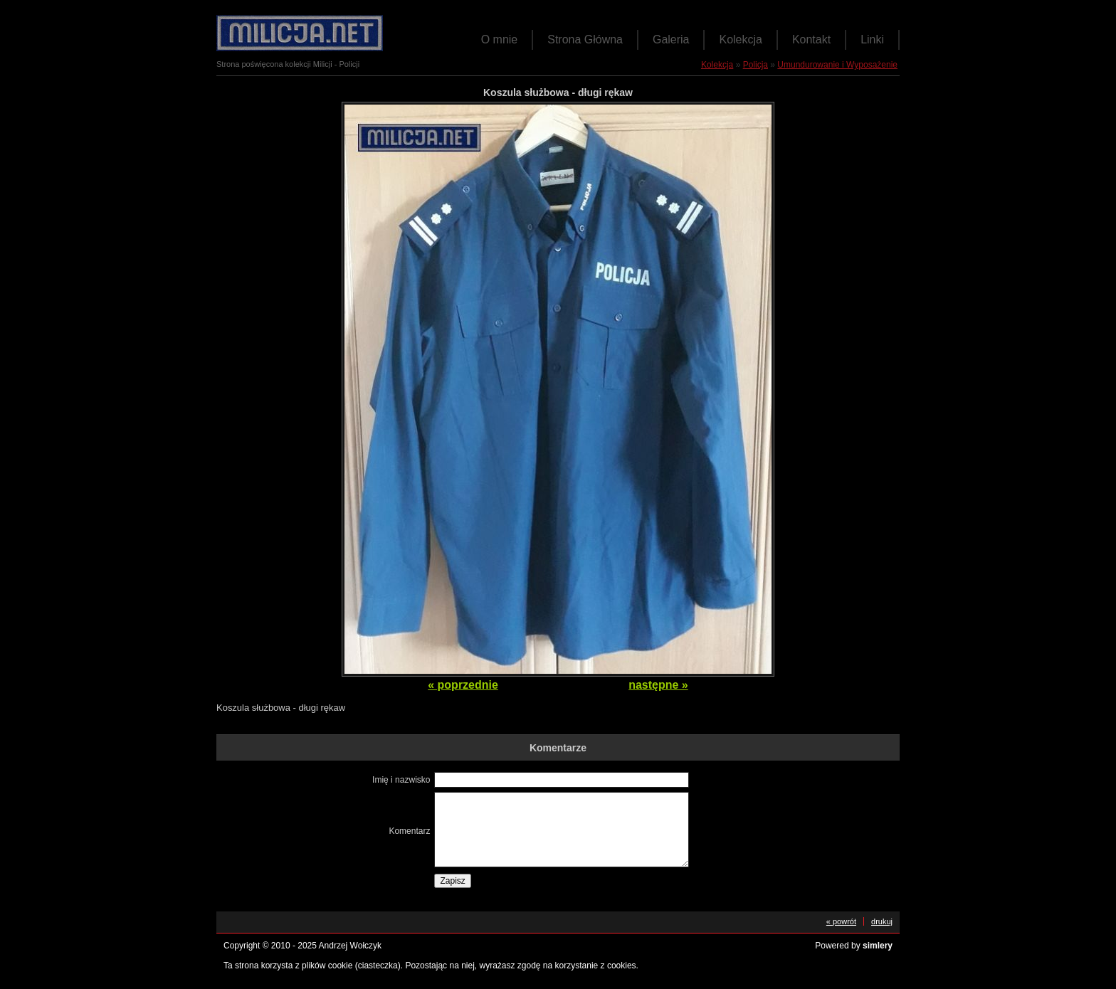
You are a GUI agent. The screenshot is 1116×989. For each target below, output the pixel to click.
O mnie (499, 39)
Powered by (854, 946)
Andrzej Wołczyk (350, 946)
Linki (872, 39)
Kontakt (811, 39)
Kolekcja (740, 39)
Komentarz (409, 831)
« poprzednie (463, 685)
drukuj (882, 921)
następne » (658, 685)
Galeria (671, 39)
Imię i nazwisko (401, 780)
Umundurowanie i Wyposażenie (837, 65)
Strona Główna (585, 39)
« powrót (841, 921)
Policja (755, 65)
